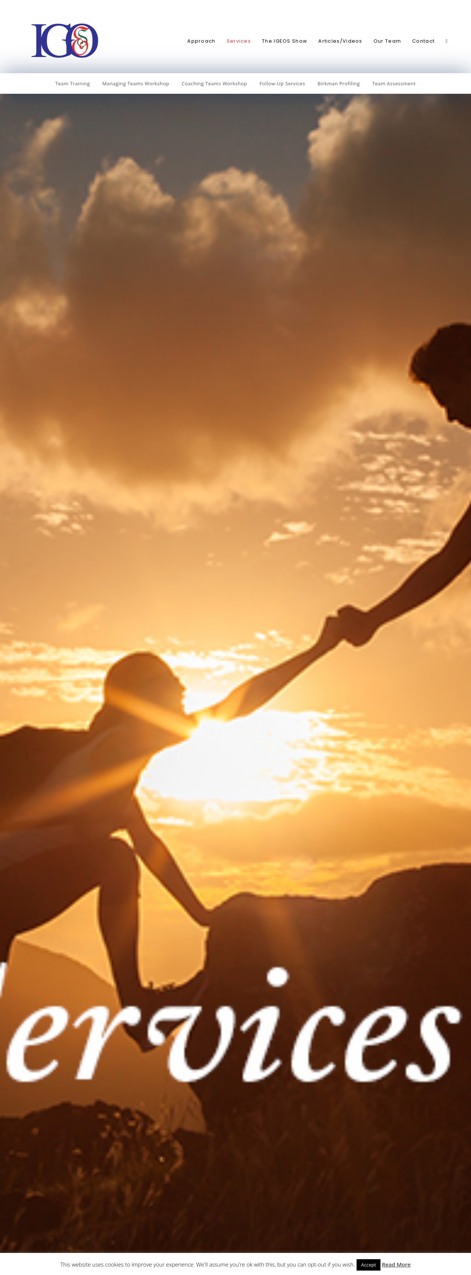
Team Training (72, 83)
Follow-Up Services (282, 83)
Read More (396, 1264)
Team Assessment (393, 83)
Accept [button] (368, 1264)
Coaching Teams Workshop (214, 83)
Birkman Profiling (339, 83)
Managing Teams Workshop (135, 83)
